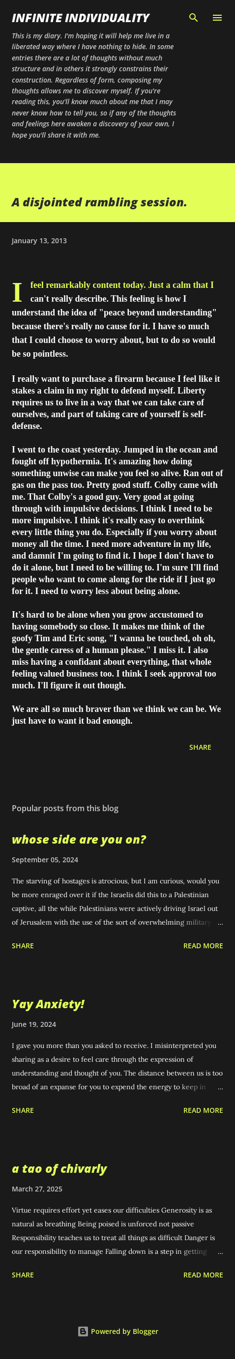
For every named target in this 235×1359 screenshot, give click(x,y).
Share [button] (200, 747)
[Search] (194, 18)
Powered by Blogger (117, 1331)
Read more (203, 945)
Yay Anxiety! (48, 1003)
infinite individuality (80, 17)
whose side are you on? (79, 839)
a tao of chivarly (59, 1168)
